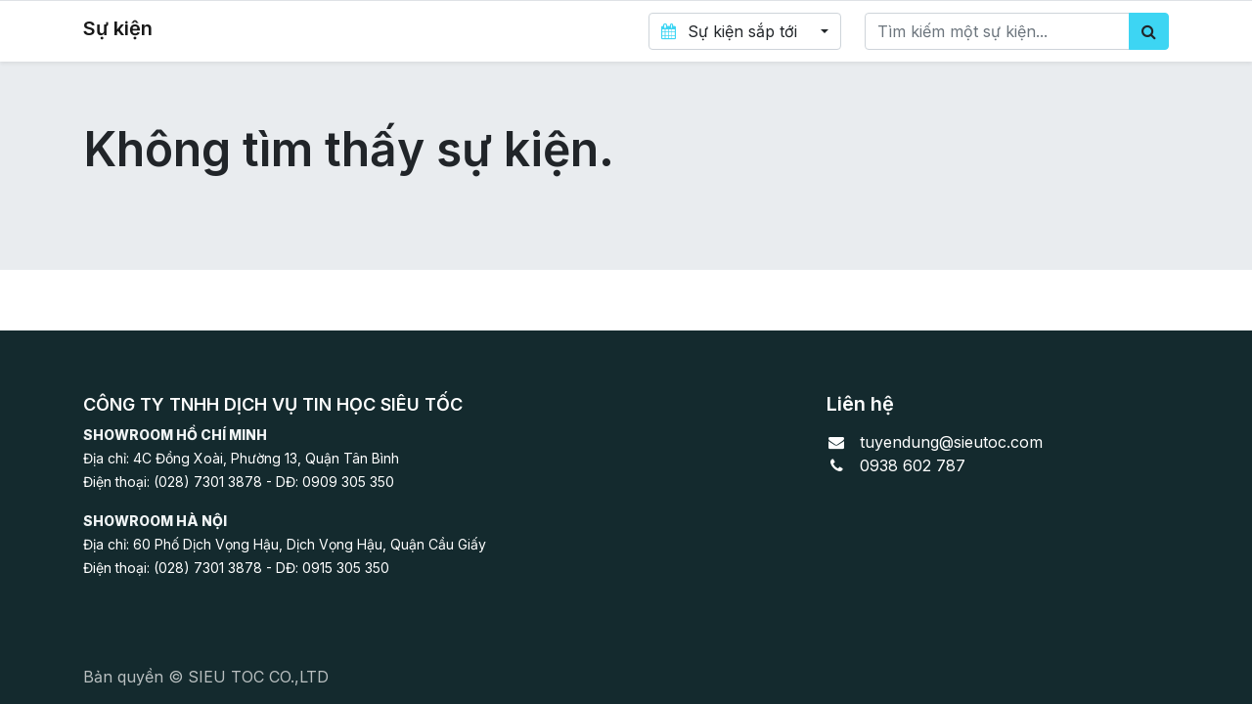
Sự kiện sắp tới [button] (731, 31)
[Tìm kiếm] (1149, 31)
